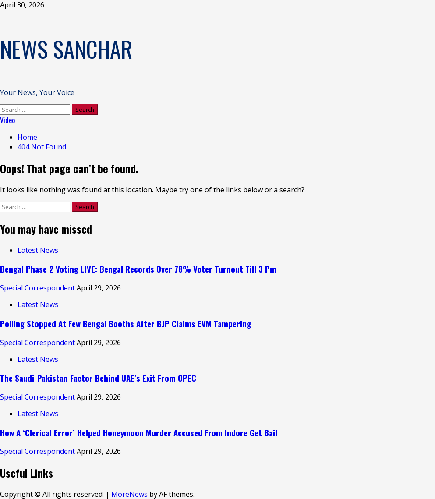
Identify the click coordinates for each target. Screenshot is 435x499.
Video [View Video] (7, 120)
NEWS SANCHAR (66, 48)
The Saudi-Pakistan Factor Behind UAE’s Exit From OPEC (98, 378)
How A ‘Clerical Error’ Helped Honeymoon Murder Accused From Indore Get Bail (138, 433)
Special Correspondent (38, 288)
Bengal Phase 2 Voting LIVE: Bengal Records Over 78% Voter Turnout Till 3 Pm (138, 269)
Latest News (38, 250)
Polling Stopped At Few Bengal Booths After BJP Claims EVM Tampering (125, 323)
